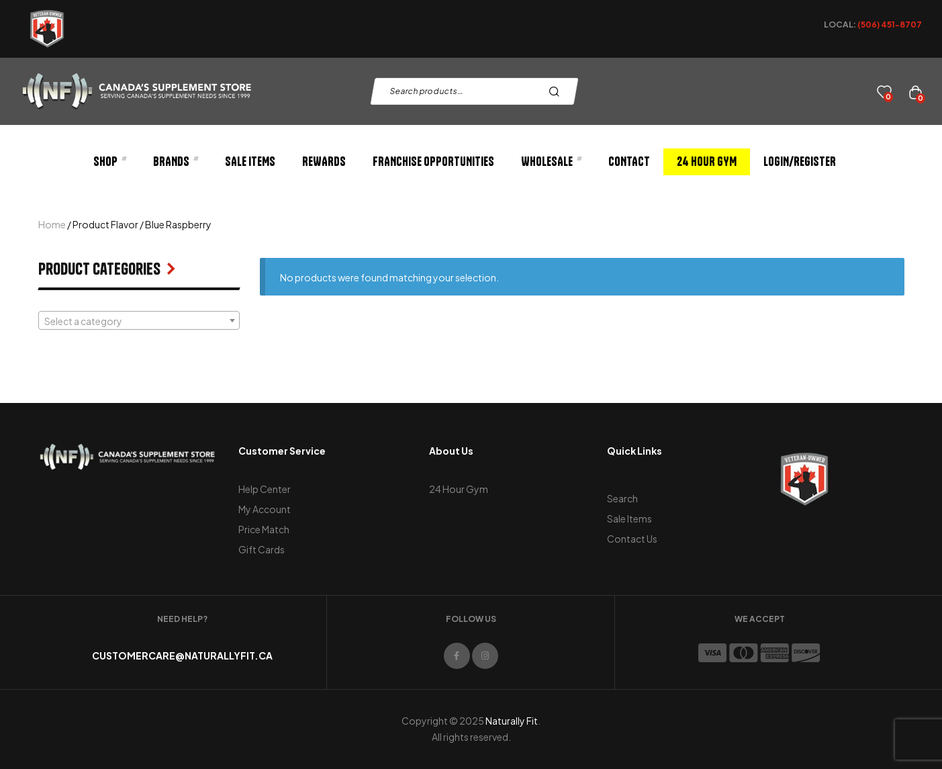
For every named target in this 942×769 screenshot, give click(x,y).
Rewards (324, 161)
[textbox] (139, 321)
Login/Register (799, 161)
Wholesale (551, 161)
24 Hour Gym (707, 161)
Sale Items (250, 161)
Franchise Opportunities (433, 161)
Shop (109, 161)
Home (52, 224)
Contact (629, 161)
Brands (175, 161)
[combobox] (139, 320)
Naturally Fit (511, 721)
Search (557, 91)
